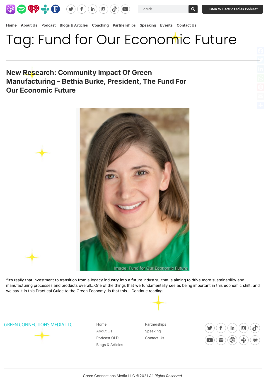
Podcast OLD (107, 338)
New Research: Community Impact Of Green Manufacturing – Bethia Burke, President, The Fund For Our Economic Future (96, 81)
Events (166, 25)
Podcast (48, 25)
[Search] (193, 9)
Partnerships (124, 25)
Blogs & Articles (74, 25)
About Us (29, 25)
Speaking (148, 25)
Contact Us (186, 25)
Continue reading (146, 291)
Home (11, 25)
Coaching (100, 25)
